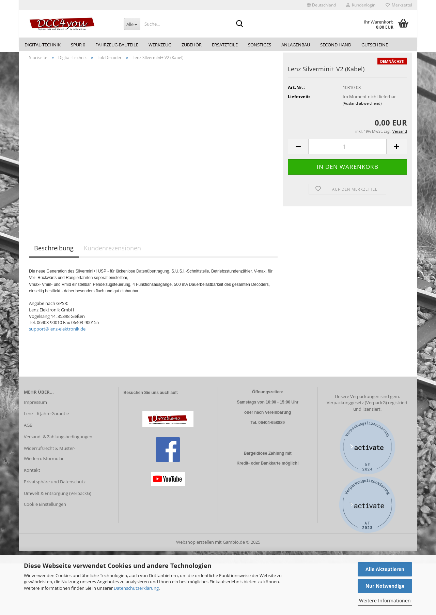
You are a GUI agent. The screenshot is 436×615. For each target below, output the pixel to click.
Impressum (35, 406)
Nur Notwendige (384, 586)
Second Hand (335, 45)
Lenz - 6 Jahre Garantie (46, 417)
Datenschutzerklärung (136, 588)
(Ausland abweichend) (362, 106)
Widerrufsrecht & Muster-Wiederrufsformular (49, 457)
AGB (28, 429)
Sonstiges (259, 45)
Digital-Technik (43, 45)
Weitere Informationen (385, 600)
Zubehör (192, 45)
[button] (321, 5)
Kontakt (32, 474)
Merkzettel (399, 5)
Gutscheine (374, 45)
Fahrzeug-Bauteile (116, 45)
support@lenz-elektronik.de (57, 333)
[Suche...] (132, 24)
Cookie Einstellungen (45, 508)
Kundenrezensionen (112, 252)
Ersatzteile (225, 45)
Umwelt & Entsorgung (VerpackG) (57, 497)
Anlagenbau (295, 45)
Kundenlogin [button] (360, 5)
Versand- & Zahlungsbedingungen (58, 440)
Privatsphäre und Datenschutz (54, 485)
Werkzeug (160, 45)
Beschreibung (54, 252)
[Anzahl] (347, 150)
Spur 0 (78, 45)
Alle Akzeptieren (384, 569)
